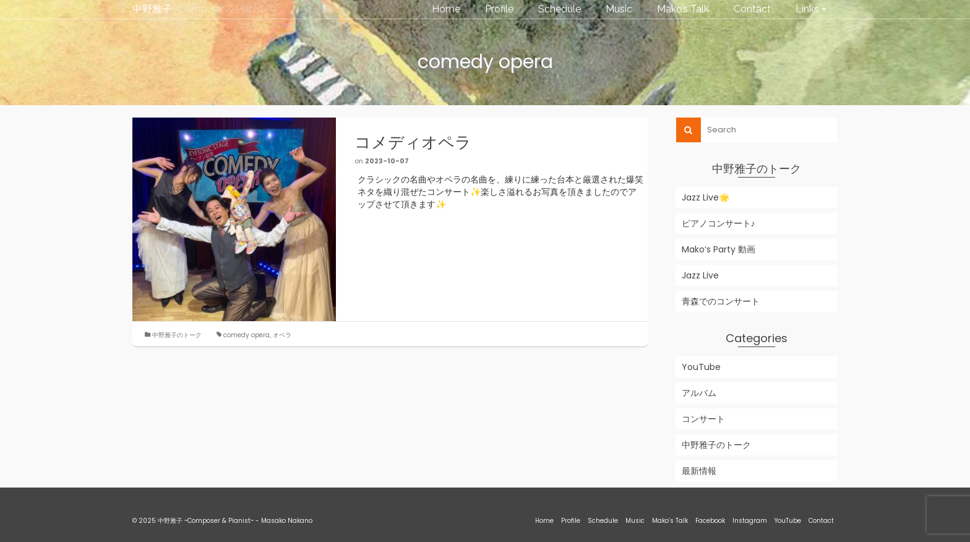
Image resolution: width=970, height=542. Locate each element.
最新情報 (699, 471)
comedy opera (246, 335)
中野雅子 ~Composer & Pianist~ (199, 9)
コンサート (703, 419)
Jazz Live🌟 (705, 197)
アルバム (699, 393)
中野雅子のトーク (177, 335)
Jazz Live (700, 275)
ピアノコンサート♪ (718, 223)
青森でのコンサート (721, 301)
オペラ (282, 335)
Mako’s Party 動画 (718, 249)
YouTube (701, 367)
